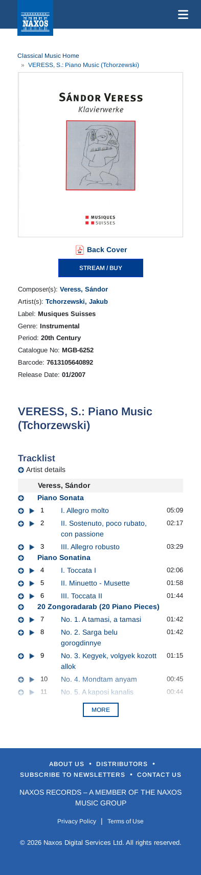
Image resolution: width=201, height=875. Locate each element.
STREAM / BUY (100, 268)
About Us (67, 764)
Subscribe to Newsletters (73, 774)
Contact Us (159, 774)
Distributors (123, 764)
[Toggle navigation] (181, 14)
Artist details (45, 469)
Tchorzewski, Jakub (77, 301)
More (101, 709)
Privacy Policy (76, 821)
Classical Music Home (48, 55)
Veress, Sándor (84, 289)
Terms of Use (125, 821)
